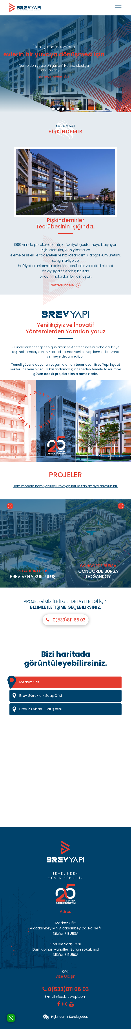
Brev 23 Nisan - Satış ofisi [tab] (67, 709)
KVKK (65, 971)
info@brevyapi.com (65, 996)
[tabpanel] (65, 63)
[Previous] (10, 506)
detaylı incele (54, 77)
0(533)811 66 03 (65, 620)
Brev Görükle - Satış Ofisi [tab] (67, 696)
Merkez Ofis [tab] (24, 682)
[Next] (121, 506)
